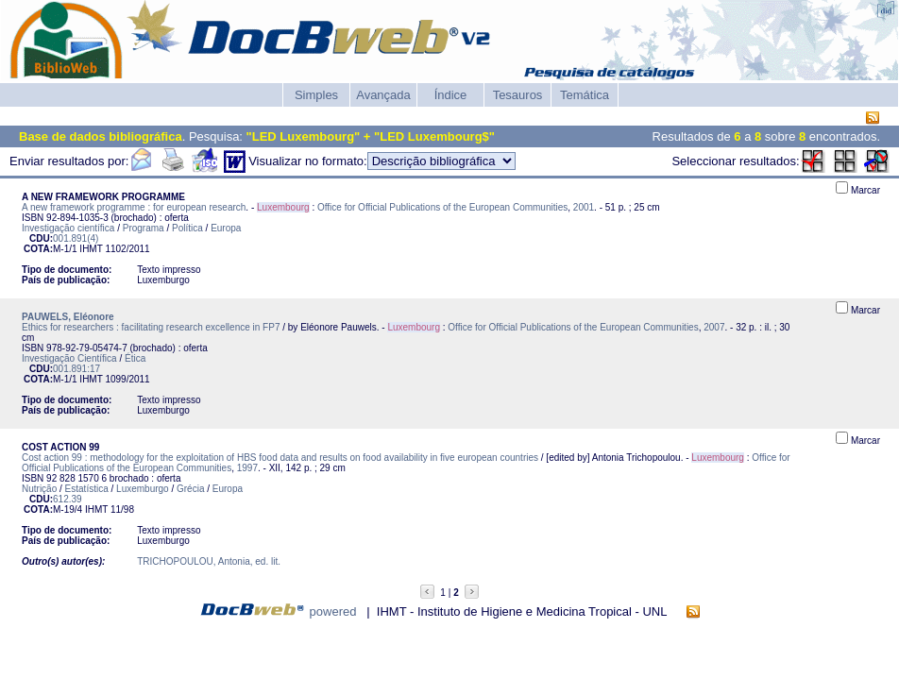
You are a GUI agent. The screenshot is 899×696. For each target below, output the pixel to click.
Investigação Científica (69, 358)
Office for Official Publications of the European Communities (442, 207)
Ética (135, 358)
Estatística (87, 489)
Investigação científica (68, 228)
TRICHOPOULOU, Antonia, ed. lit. (208, 561)
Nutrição (39, 489)
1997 (247, 468)
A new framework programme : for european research (134, 207)
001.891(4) (75, 238)
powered (333, 611)
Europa (226, 228)
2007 (714, 327)
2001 (583, 207)
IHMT (90, 249)
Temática (584, 95)
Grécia (190, 489)
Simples (316, 95)
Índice (450, 95)
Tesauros (518, 95)
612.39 (67, 499)
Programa (143, 228)
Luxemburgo (142, 489)
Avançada (383, 95)
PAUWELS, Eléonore (68, 317)
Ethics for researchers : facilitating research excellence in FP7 (151, 327)
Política (187, 228)
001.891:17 (76, 369)
